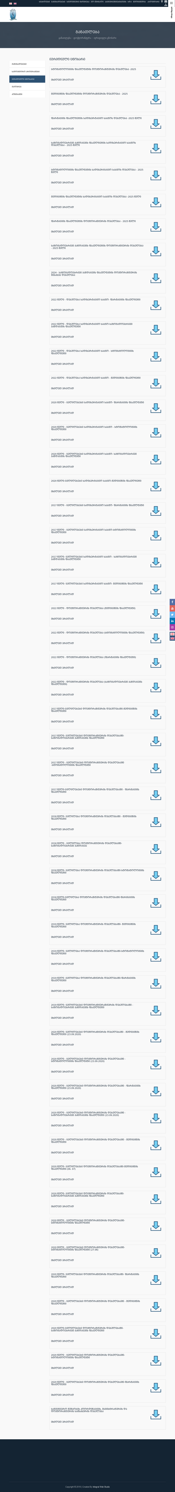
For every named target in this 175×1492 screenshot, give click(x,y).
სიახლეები (44, 2)
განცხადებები (58, 2)
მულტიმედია (139, 2)
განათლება (51, 14)
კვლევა (64, 14)
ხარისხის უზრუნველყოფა (111, 14)
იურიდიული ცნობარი (105, 37)
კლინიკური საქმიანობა (82, 14)
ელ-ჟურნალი (97, 2)
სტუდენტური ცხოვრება (78, 2)
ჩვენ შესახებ (35, 14)
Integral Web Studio (101, 1487)
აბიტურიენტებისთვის (115, 2)
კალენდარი (153, 2)
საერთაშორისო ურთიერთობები (144, 14)
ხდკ (130, 2)
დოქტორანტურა (82, 37)
